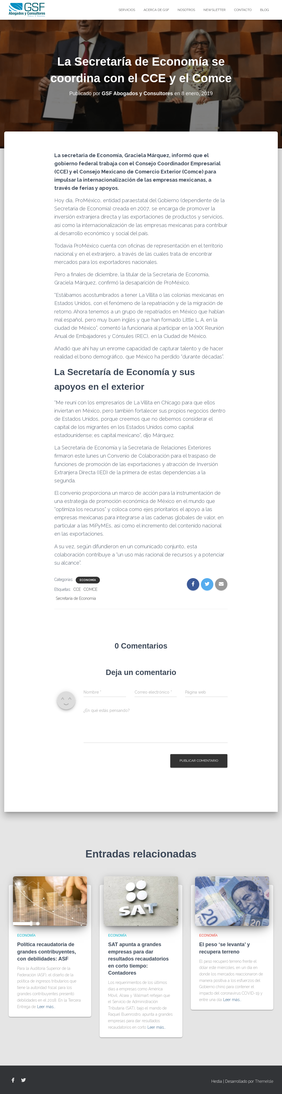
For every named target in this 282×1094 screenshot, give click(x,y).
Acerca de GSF (156, 10)
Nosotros (186, 10)
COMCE (90, 589)
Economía (88, 579)
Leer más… (46, 1006)
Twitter (23, 1080)
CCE (77, 589)
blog (264, 10)
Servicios (126, 10)
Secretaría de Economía (76, 598)
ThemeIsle (264, 1081)
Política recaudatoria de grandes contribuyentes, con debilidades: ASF (46, 951)
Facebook (13, 1080)
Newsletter (214, 10)
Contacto (243, 10)
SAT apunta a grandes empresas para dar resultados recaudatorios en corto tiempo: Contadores (138, 959)
